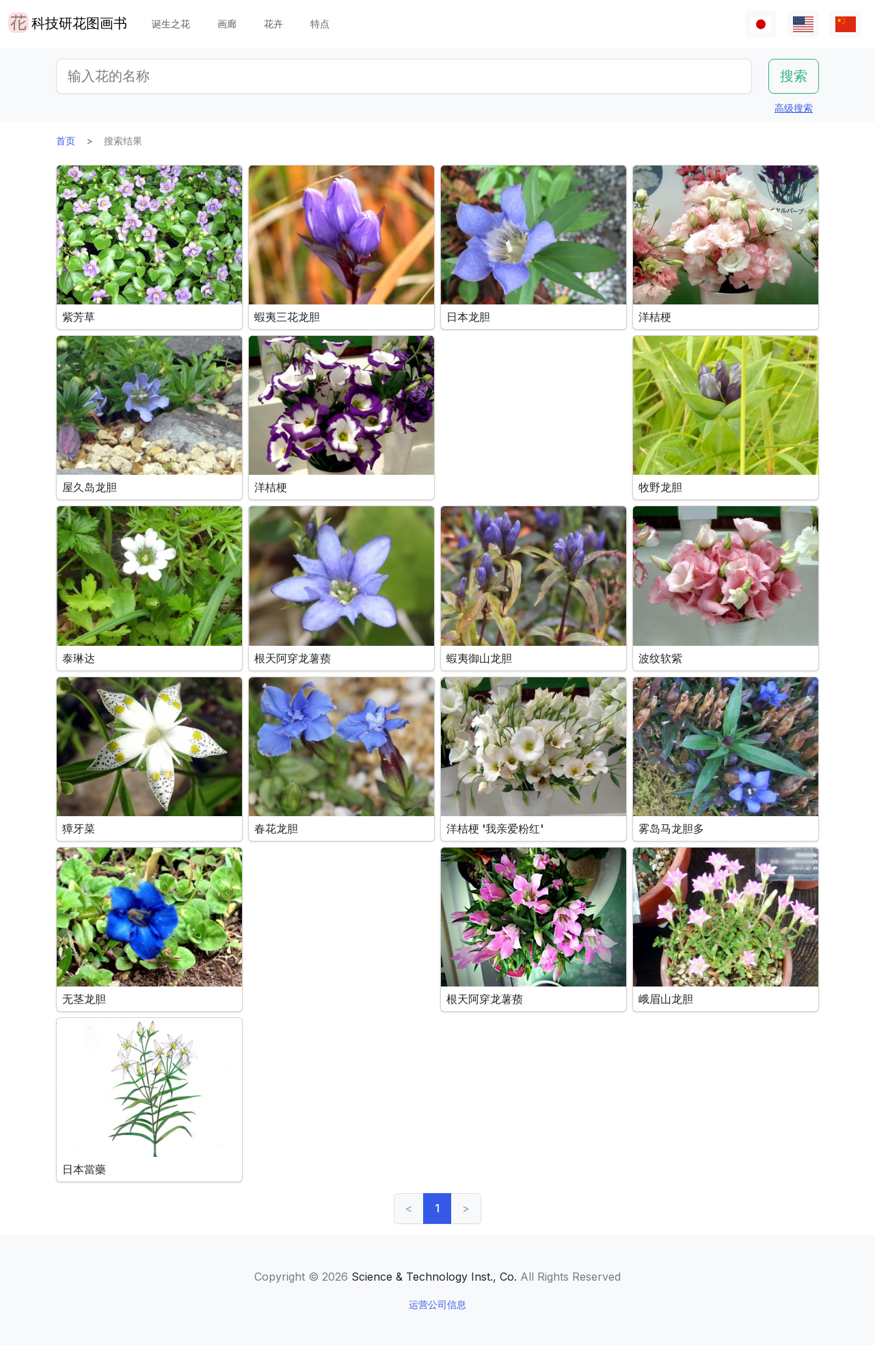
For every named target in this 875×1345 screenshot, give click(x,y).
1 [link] (437, 1208)
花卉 (273, 23)
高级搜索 (794, 108)
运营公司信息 (437, 1304)
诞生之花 (171, 23)
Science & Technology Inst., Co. (434, 1276)
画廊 (227, 23)
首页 (65, 140)
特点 (319, 23)
